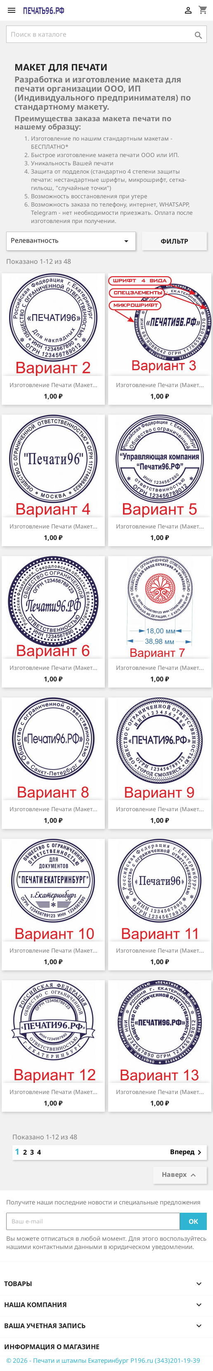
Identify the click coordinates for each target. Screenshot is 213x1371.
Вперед (187, 1152)
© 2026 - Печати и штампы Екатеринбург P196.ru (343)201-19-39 (103, 1360)
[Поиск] (106, 34)
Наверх (180, 1175)
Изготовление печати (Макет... (53, 385)
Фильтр (174, 241)
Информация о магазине (51, 1346)
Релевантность (71, 241)
